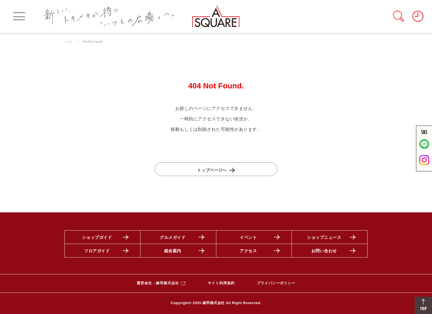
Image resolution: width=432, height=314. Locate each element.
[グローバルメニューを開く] (19, 16)
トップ (68, 41)
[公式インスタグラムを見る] (424, 164)
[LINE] (424, 148)
